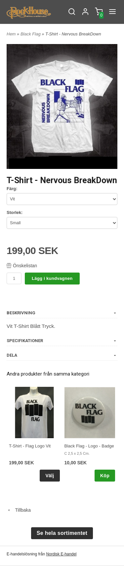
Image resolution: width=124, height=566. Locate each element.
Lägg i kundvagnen (52, 278)
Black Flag (31, 33)
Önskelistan (22, 265)
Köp (104, 475)
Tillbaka (19, 510)
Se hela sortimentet (62, 533)
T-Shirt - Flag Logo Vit (30, 445)
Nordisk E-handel (61, 554)
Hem (11, 33)
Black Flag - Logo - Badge (89, 445)
